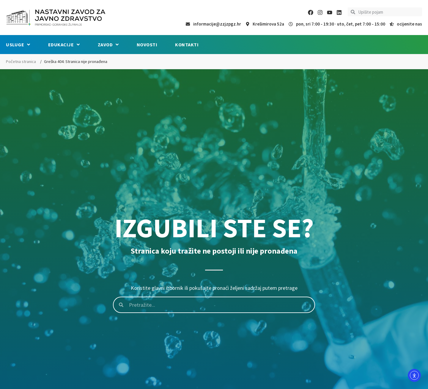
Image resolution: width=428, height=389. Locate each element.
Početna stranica (21, 61)
